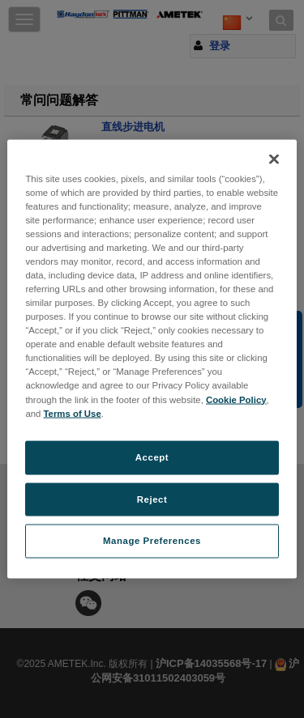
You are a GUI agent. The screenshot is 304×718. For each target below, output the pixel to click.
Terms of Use (72, 413)
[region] (151, 359)
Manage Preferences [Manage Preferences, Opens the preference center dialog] (152, 541)
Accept (152, 456)
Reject (152, 498)
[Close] (274, 158)
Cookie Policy (236, 399)
